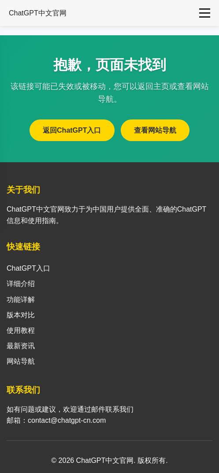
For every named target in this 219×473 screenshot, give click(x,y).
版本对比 (21, 315)
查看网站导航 (155, 130)
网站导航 (21, 361)
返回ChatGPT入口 (72, 130)
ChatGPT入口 (28, 268)
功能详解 (21, 299)
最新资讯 (21, 346)
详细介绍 (21, 283)
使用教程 (21, 330)
